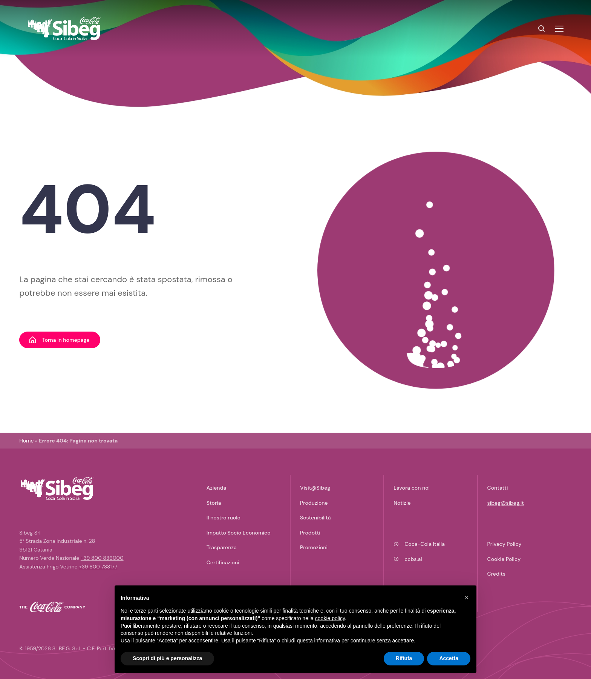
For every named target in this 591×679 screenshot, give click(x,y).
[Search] (541, 29)
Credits (496, 573)
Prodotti (310, 532)
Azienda (217, 487)
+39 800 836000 (102, 558)
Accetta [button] (448, 658)
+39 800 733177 (98, 566)
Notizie (401, 502)
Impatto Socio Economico (239, 532)
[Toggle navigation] (559, 28)
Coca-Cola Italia (419, 544)
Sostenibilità (315, 517)
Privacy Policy (504, 544)
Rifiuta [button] (404, 658)
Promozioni (314, 547)
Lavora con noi (411, 487)
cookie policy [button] (330, 618)
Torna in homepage (58, 340)
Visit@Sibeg (315, 487)
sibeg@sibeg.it (505, 502)
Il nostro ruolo (223, 517)
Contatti (497, 487)
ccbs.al (407, 559)
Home (26, 440)
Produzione (314, 502)
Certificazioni (223, 562)
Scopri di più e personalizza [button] (167, 658)
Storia (214, 502)
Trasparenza (222, 547)
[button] (467, 597)
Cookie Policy (504, 559)
